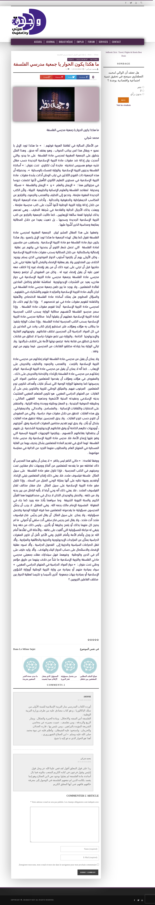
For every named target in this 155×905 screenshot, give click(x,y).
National (94, 59)
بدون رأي (136, 94)
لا (141, 90)
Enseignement (82, 59)
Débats (96, 55)
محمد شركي (91, 69)
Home (90, 55)
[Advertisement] (56, 610)
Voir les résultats (124, 105)
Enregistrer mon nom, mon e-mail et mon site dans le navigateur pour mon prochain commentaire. (58, 865)
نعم (139, 87)
